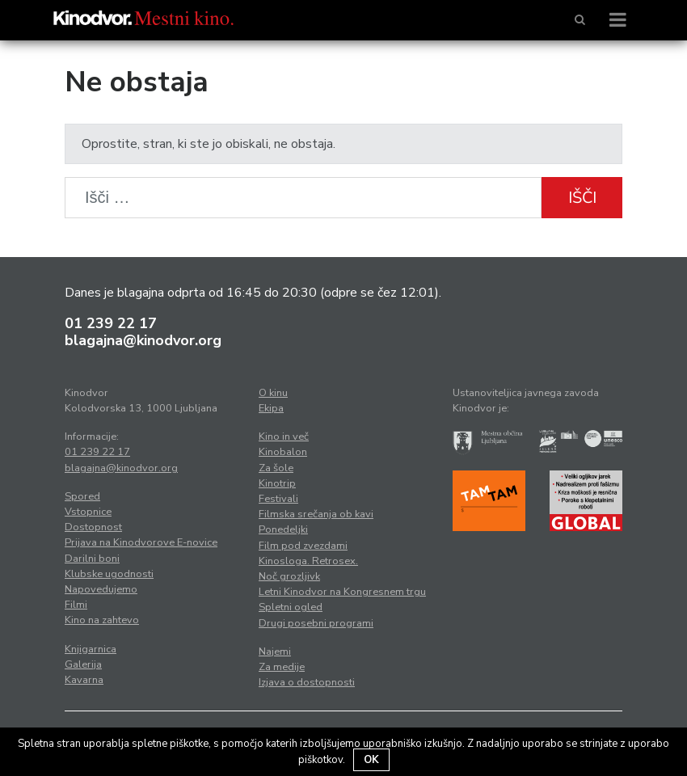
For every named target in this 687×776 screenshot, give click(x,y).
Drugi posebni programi (316, 623)
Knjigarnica (90, 649)
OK (371, 760)
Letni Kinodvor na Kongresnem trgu (342, 591)
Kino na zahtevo (102, 620)
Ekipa (271, 408)
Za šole (276, 468)
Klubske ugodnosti (109, 574)
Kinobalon (283, 452)
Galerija (83, 664)
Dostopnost (93, 527)
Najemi (275, 651)
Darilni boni (92, 558)
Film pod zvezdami (303, 545)
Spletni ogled (290, 607)
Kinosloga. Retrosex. (308, 561)
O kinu (273, 393)
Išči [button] (582, 198)
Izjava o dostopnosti (307, 682)
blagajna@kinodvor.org (143, 340)
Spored (82, 496)
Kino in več (284, 436)
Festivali (278, 498)
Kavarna (84, 680)
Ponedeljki (283, 529)
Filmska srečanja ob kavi (316, 514)
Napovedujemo (101, 589)
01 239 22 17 (111, 323)
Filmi (76, 604)
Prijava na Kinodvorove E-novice (141, 542)
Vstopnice (88, 511)
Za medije (282, 667)
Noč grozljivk (289, 576)
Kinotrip (277, 483)
